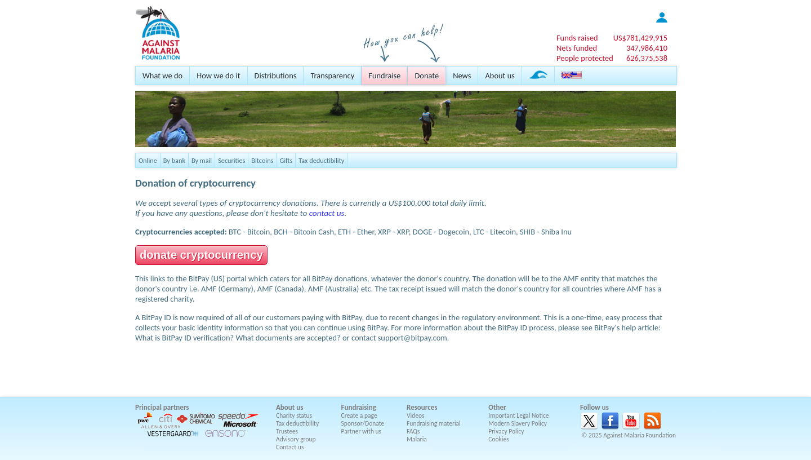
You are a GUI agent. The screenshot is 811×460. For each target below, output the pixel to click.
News (462, 75)
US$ (640, 38)
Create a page (359, 415)
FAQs (413, 431)
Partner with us (361, 431)
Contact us (290, 447)
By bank (174, 160)
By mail (201, 160)
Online (148, 160)
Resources (422, 407)
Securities (231, 160)
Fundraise (384, 75)
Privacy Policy (506, 431)
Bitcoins (262, 160)
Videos (416, 415)
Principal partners (162, 407)
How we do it (218, 75)
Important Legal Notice (518, 415)
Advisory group (296, 439)
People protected (584, 58)
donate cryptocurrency (201, 255)
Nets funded (576, 48)
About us (499, 75)
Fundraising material (434, 423)
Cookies (498, 439)
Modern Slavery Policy (517, 423)
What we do (162, 75)
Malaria (417, 439)
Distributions (276, 75)
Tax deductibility (321, 160)
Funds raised (577, 38)
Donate (427, 75)
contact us (327, 213)
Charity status (294, 415)
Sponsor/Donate (363, 423)
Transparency (332, 75)
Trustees (287, 431)
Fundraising (358, 407)
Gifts (285, 160)
